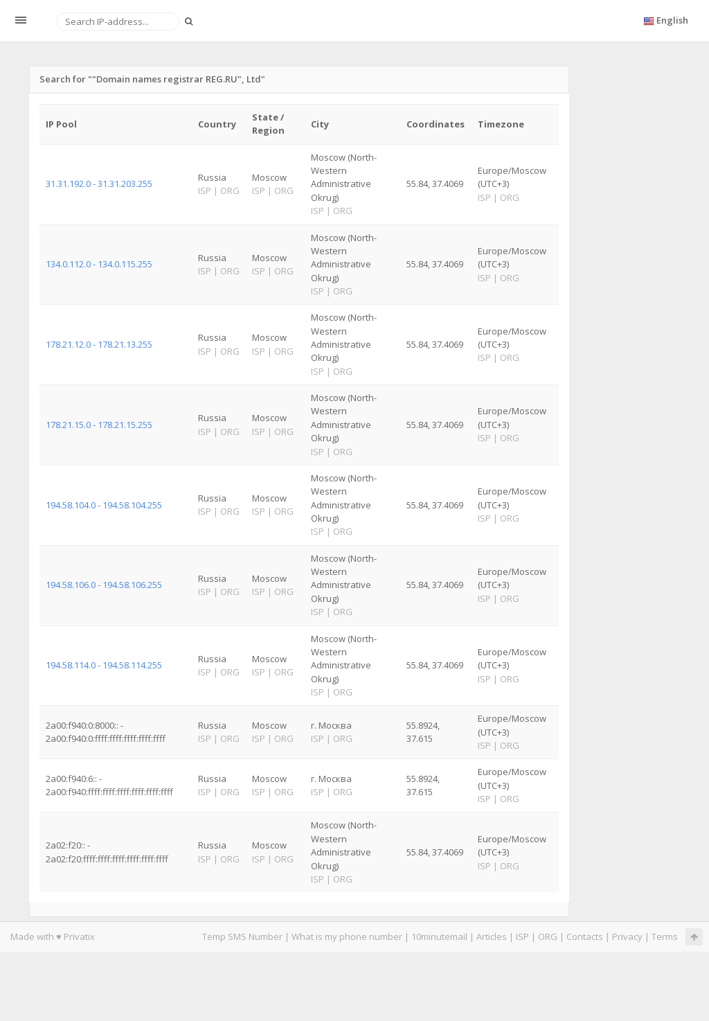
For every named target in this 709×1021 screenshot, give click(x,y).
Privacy (627, 936)
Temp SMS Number (242, 936)
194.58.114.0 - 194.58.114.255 (104, 665)
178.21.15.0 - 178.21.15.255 (99, 424)
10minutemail (439, 936)
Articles (491, 936)
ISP (522, 936)
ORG (547, 936)
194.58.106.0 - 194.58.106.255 (104, 584)
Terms (665, 936)
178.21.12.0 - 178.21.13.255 (99, 344)
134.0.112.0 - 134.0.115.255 (99, 264)
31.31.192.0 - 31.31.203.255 (99, 183)
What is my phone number (346, 936)
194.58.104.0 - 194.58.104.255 (104, 505)
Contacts (584, 936)
